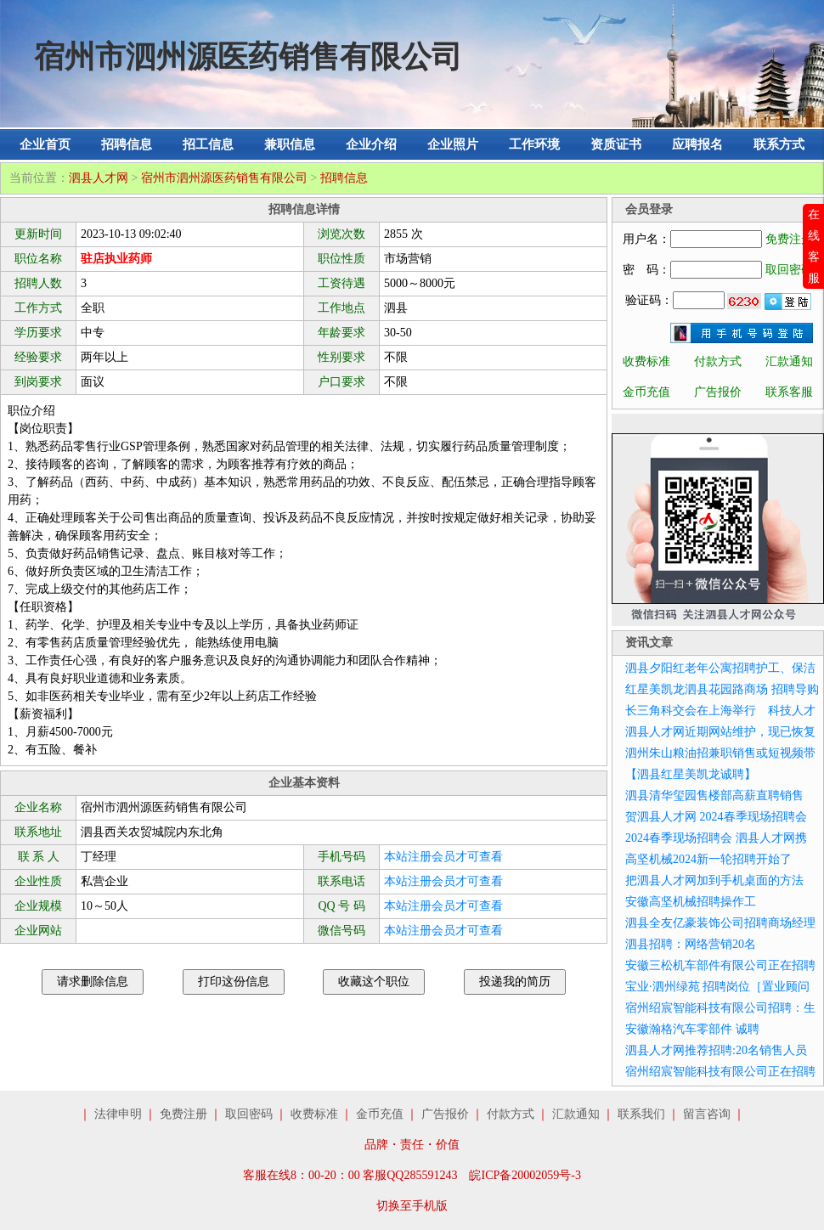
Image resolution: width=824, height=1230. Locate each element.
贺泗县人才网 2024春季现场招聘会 (716, 816)
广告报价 (718, 392)
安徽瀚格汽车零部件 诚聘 (692, 1029)
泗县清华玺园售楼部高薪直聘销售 (714, 795)
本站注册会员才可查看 (443, 856)
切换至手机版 (412, 1205)
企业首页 (45, 144)
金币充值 (646, 392)
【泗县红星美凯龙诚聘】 (690, 774)
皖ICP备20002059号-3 (524, 1175)
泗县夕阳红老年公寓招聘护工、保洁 (720, 668)
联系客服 (789, 392)
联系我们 (641, 1114)
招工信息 (208, 144)
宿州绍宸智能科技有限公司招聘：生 (720, 1007)
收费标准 (646, 361)
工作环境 (534, 144)
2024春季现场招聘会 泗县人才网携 (716, 838)
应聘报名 (697, 144)
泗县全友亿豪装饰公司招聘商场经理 (720, 923)
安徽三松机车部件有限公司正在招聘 (720, 965)
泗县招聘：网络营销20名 (690, 944)
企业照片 (452, 144)
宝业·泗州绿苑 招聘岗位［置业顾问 (717, 986)
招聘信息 (126, 144)
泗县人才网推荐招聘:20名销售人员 (716, 1050)
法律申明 (118, 1114)
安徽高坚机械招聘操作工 (690, 901)
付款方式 (718, 361)
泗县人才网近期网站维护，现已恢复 (720, 731)
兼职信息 (289, 144)
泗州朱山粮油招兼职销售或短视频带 (720, 753)
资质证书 (615, 144)
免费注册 (789, 239)
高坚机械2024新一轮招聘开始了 (708, 859)
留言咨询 (707, 1114)
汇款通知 (789, 361)
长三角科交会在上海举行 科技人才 (720, 710)
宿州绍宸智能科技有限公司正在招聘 (720, 1071)
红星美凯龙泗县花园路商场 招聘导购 (722, 689)
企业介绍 (371, 144)
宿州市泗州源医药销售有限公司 (224, 178)
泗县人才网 (98, 178)
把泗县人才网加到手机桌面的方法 (714, 880)
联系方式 (778, 144)
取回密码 (789, 269)
